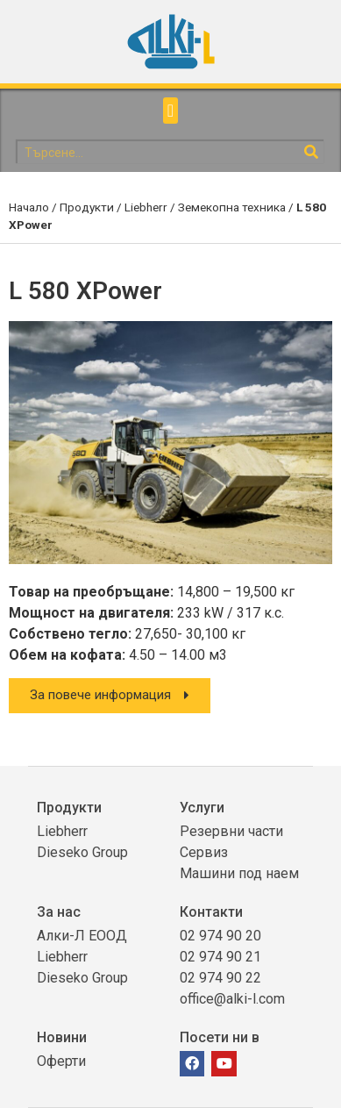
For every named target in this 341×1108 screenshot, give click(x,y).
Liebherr (145, 207)
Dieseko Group (82, 852)
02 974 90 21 (220, 956)
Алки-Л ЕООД (82, 935)
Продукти (87, 207)
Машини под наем (239, 873)
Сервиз (204, 852)
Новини (62, 1037)
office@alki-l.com (232, 998)
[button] (170, 110)
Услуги (202, 807)
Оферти (61, 1061)
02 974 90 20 (220, 935)
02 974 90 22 (220, 977)
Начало (29, 207)
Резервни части (231, 831)
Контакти (211, 912)
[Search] (312, 152)
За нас (59, 912)
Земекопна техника (232, 207)
